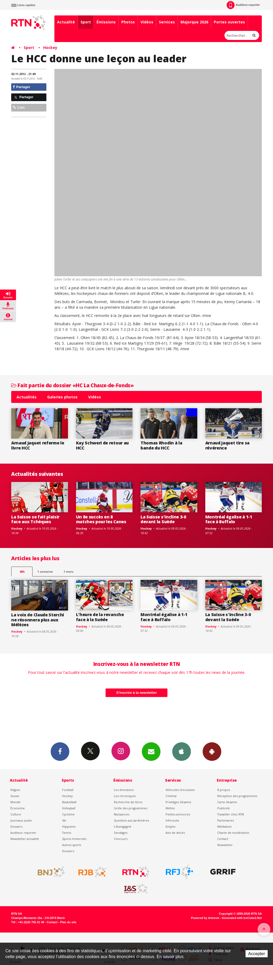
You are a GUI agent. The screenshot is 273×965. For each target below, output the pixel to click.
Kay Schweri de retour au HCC (102, 445)
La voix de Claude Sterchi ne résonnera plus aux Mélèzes (37, 620)
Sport (86, 21)
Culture (15, 814)
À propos (223, 789)
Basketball (69, 802)
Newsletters (151, 751)
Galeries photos (62, 396)
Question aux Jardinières (131, 820)
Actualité (66, 21)
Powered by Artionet (205, 917)
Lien (19, 107)
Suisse (14, 796)
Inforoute (172, 820)
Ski (64, 820)
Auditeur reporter (23, 832)
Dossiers (16, 826)
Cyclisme (68, 814)
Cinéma (171, 796)
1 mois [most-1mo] (68, 572)
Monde (15, 802)
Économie (17, 808)
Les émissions (124, 789)
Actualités (27, 396)
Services (167, 21)
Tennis (66, 832)
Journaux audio (21, 820)
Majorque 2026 (194, 21)
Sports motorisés (74, 838)
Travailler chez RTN (230, 814)
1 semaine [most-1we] (45, 572)
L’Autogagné (122, 826)
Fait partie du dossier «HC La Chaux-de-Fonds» (72, 385)
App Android (212, 751)
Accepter (256, 953)
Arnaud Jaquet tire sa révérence (227, 445)
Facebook (60, 751)
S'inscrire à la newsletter (136, 693)
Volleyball (68, 808)
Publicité (223, 808)
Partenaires (225, 820)
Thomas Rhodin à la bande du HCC (161, 445)
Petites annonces (178, 814)
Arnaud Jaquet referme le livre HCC (37, 445)
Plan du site (68, 922)
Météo (170, 808)
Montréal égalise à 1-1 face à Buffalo (228, 519)
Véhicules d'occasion (180, 789)
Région (15, 789)
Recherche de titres (128, 802)
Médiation (224, 826)
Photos (128, 21)
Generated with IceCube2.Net (242, 917)
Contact (222, 838)
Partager (21, 87)
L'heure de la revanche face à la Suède (100, 617)
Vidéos (146, 21)
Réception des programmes (237, 796)
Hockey (50, 47)
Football (68, 789)
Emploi (170, 826)
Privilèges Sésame (178, 802)
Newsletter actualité (24, 838)
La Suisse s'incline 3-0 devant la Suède (163, 519)
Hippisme (69, 826)
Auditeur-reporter (243, 5)
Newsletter (225, 845)
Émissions (106, 21)
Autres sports (71, 845)
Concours (120, 838)
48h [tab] (22, 572)
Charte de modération (233, 832)
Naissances (121, 814)
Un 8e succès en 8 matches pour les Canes (101, 519)
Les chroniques (125, 796)
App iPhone (181, 751)
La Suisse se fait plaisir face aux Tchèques (35, 519)
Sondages (120, 832)
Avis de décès (175, 832)
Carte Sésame (227, 802)
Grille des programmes (130, 808)
